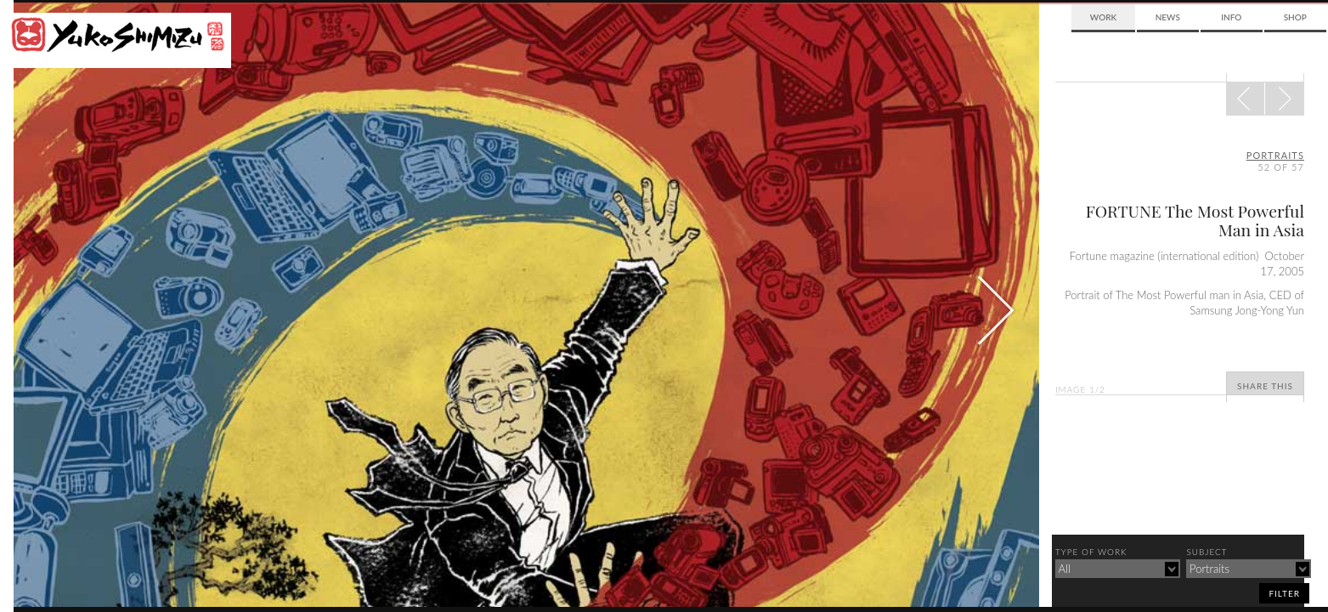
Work (1103, 17)
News (1168, 17)
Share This (1265, 386)
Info (1231, 17)
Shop (1295, 17)
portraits (1275, 155)
